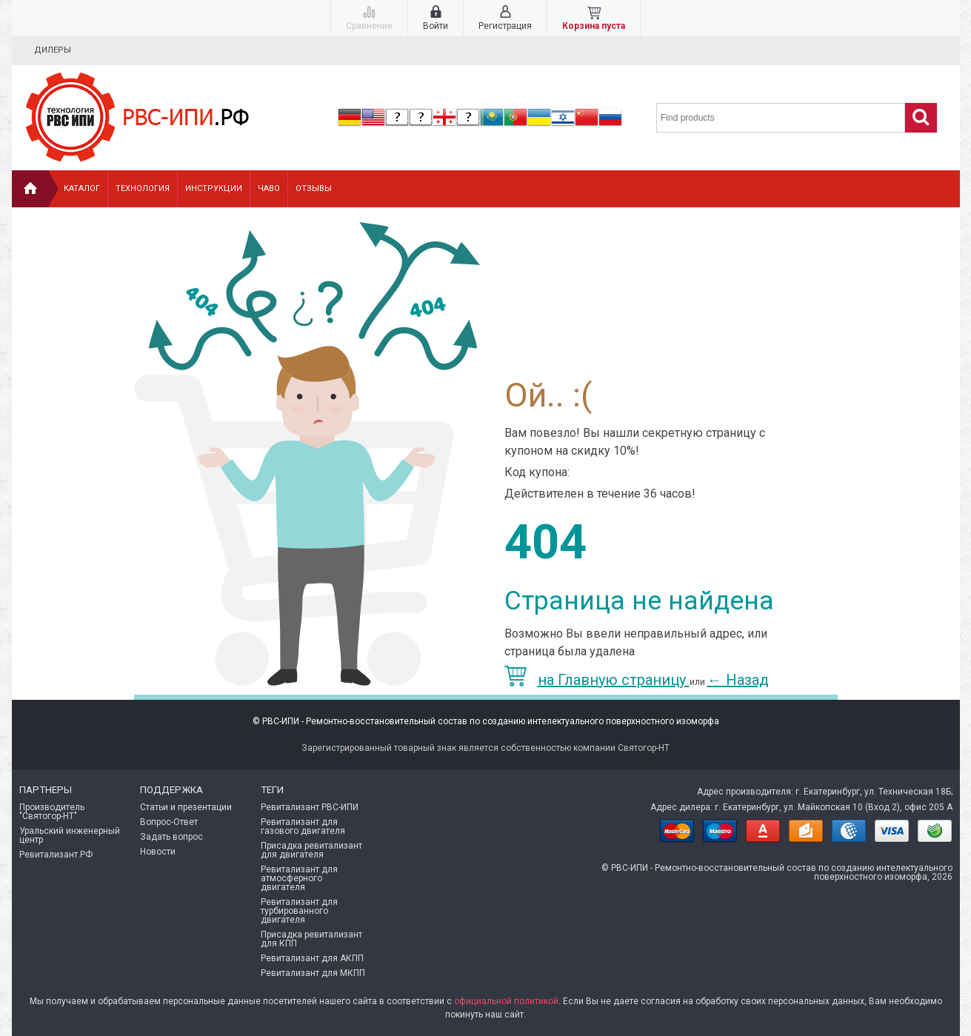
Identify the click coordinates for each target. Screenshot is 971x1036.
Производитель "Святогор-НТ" (51, 811)
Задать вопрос (171, 837)
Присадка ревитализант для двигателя (311, 850)
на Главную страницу (597, 680)
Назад (738, 680)
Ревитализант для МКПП (313, 973)
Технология (143, 188)
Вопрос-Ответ (169, 822)
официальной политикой (506, 1001)
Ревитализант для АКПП (312, 958)
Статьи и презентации (186, 807)
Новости (158, 851)
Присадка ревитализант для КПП (311, 939)
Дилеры (52, 50)
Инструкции (213, 188)
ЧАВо (269, 188)
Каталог (82, 188)
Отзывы (314, 188)
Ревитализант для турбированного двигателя (299, 911)
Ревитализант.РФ (56, 854)
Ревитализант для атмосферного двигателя (299, 878)
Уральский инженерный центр (69, 835)
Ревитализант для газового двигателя (303, 826)
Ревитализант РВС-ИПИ (309, 807)
